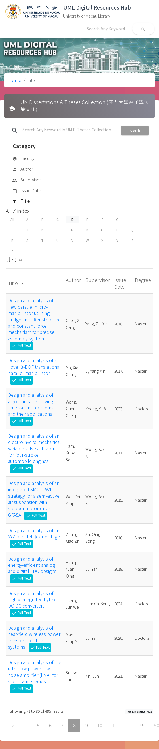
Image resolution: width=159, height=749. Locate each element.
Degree (143, 279)
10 (99, 725)
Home (15, 80)
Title (21, 201)
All (12, 219)
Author (22, 169)
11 (114, 725)
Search (135, 130)
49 (142, 725)
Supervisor (26, 180)
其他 (15, 259)
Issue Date (26, 190)
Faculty (23, 158)
